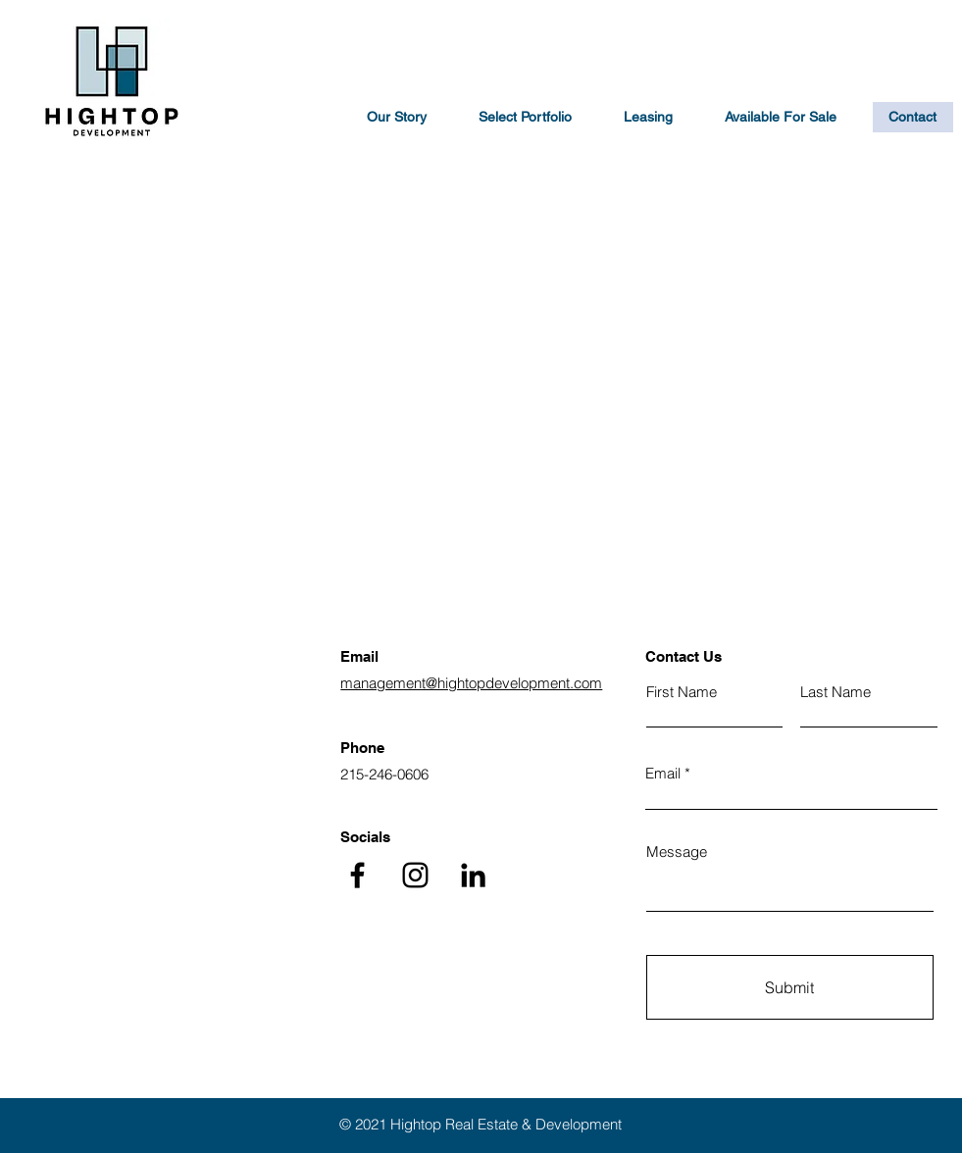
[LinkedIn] (473, 875)
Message (676, 851)
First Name (681, 691)
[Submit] (790, 987)
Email (663, 773)
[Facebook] (357, 875)
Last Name (835, 691)
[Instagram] (415, 875)
